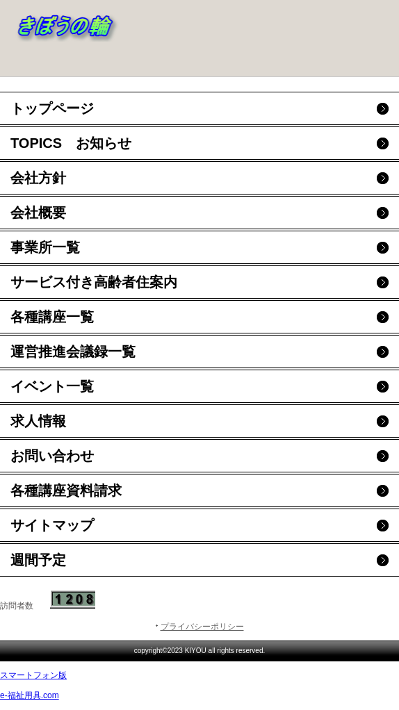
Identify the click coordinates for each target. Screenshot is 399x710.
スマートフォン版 (33, 675)
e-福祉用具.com (29, 695)
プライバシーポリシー (202, 626)
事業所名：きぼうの (111, 24)
